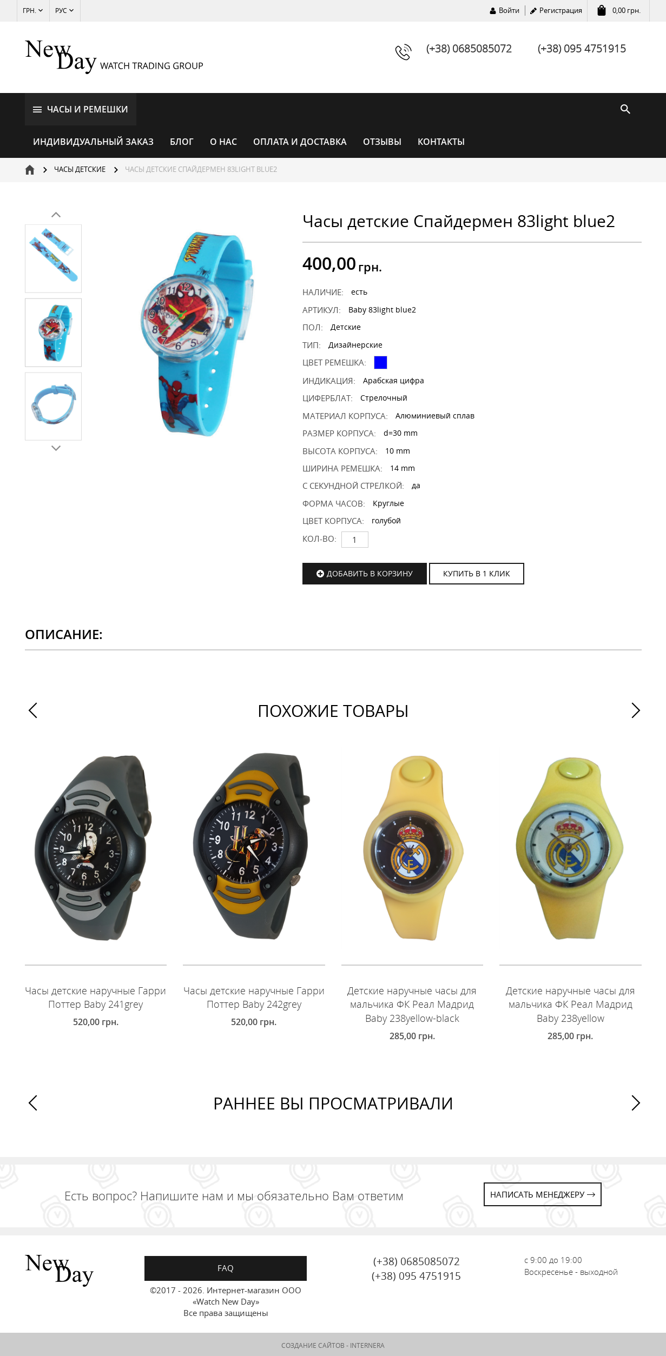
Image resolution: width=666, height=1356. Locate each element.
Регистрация (560, 10)
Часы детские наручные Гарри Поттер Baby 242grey (254, 995)
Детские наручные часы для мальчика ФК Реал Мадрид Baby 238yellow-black (412, 1002)
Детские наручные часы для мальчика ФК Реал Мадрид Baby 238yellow (570, 1002)
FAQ (225, 1266)
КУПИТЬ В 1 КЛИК (476, 572)
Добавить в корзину (370, 572)
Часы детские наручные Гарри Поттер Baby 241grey (95, 995)
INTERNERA (367, 1343)
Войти (509, 10)
